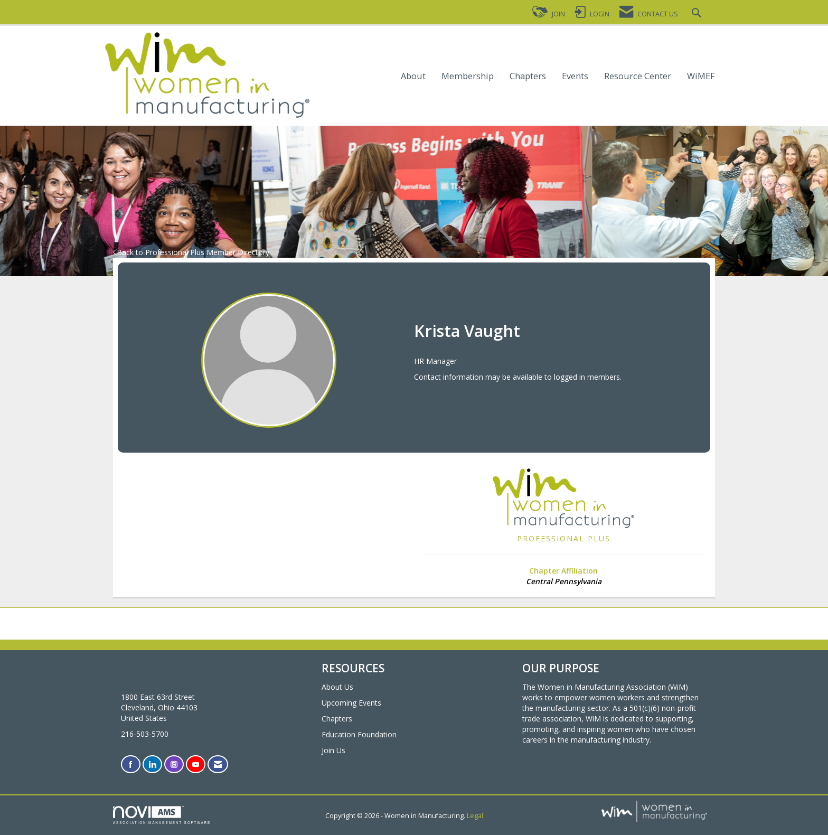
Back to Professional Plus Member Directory (191, 252)
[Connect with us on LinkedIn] (152, 764)
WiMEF (701, 76)
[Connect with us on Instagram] (174, 764)
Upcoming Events (351, 703)
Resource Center (637, 76)
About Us (337, 687)
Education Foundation (359, 734)
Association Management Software (162, 815)
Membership (467, 76)
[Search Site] (698, 14)
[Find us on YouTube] (195, 764)
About (413, 76)
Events (575, 76)
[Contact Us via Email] (218, 764)
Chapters (528, 76)
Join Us (333, 750)
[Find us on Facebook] (130, 764)
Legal (475, 815)
